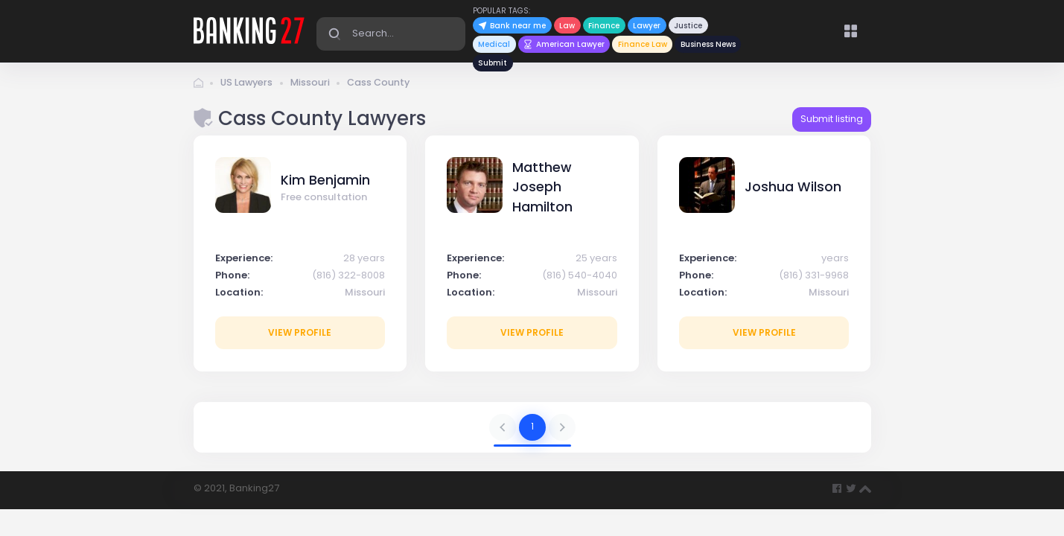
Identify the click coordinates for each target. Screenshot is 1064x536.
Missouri (313, 86)
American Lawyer (564, 44)
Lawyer (646, 25)
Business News (708, 44)
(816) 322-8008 (348, 278)
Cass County (383, 86)
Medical (494, 44)
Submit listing (831, 122)
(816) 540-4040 (579, 278)
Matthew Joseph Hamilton (542, 190)
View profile (299, 335)
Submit (492, 62)
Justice (688, 25)
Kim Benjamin (325, 183)
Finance (603, 25)
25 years (596, 261)
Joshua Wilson (793, 191)
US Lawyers (247, 86)
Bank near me (512, 25)
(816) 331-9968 (814, 278)
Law (567, 25)
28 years (364, 261)
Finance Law (642, 44)
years (835, 261)
